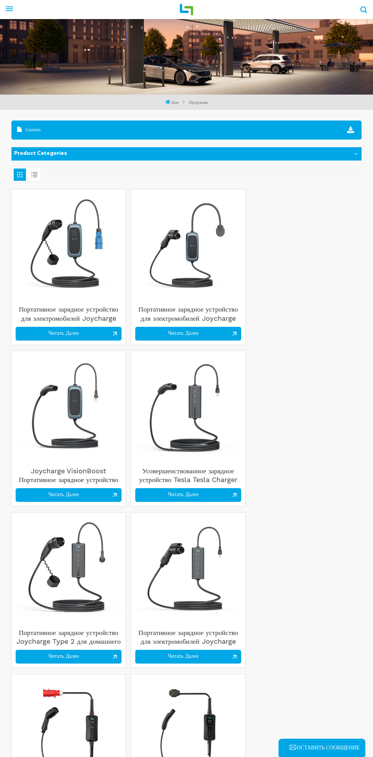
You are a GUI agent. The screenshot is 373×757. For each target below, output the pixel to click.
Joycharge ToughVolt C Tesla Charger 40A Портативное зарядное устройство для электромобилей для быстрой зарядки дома (319, 414)
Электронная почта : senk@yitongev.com (176, 645)
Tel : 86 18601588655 (153, 657)
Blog (184, 733)
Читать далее (48, 302)
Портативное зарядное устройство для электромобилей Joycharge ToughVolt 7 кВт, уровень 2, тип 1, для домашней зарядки (320, 544)
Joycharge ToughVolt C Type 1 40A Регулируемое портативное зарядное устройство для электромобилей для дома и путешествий (53, 544)
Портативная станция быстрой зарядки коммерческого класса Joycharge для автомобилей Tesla (231, 544)
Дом (172, 102)
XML (208, 733)
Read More (40, 698)
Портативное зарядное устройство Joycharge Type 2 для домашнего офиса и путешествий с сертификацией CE (53, 414)
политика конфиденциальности (263, 733)
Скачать (29, 129)
